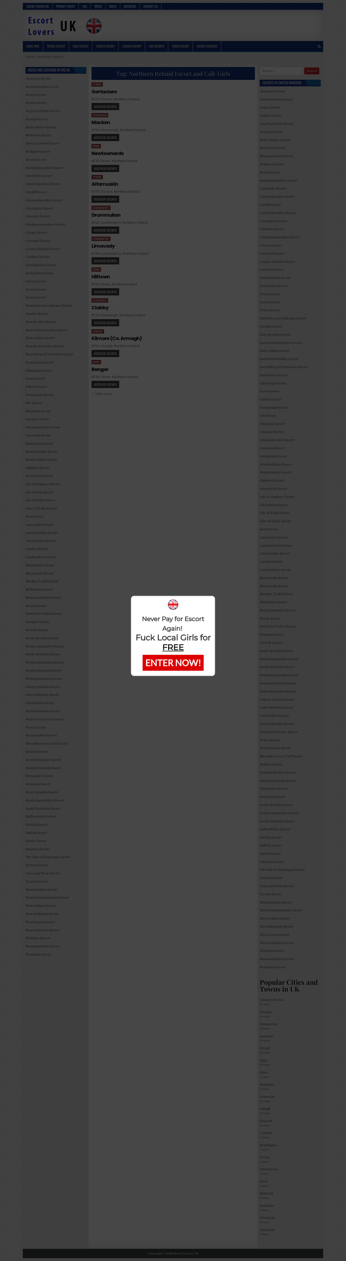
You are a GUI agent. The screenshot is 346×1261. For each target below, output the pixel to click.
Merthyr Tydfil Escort (41, 581)
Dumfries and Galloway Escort (48, 305)
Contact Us (150, 6)
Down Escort (35, 297)
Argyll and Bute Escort (42, 111)
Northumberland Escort (43, 670)
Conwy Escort (36, 232)
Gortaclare (104, 91)
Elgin (264, 1060)
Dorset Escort (35, 289)
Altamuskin (105, 184)
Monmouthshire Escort (43, 597)
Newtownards (108, 153)
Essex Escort (35, 378)
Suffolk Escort (36, 833)
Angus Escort (35, 94)
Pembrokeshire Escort (42, 711)
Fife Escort (33, 403)
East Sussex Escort (39, 362)
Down (96, 146)
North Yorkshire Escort (42, 654)
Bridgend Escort (37, 151)
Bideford (266, 1193)
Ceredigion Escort (39, 208)
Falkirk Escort (36, 386)
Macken (101, 122)
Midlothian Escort (39, 589)
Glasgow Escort (37, 419)
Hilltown (101, 276)
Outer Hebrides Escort (42, 695)
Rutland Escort (36, 751)
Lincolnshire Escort (40, 541)
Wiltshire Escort (37, 938)
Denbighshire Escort (40, 265)
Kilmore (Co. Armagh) (117, 338)
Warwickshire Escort (41, 889)
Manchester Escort (39, 565)
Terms (98, 6)
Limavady (103, 246)
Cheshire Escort (37, 216)
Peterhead (267, 1217)
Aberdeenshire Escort (41, 87)
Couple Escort (105, 46)
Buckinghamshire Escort (44, 168)
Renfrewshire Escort (41, 735)
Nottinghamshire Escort (43, 679)
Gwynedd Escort (38, 435)
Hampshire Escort (39, 443)
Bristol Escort (35, 159)
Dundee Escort (36, 314)
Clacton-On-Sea (272, 1000)
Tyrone (97, 84)
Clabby (100, 307)
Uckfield (266, 1133)
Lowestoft (267, 1097)
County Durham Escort (42, 249)
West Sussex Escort (40, 922)
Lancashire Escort (39, 524)
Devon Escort (35, 281)
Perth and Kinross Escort (44, 719)
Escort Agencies (207, 46)
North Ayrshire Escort (41, 638)
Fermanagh (100, 115)
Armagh (98, 331)
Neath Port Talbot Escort (43, 614)
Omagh (265, 1109)
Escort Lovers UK (37, 6)
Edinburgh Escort (38, 370)
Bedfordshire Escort (40, 127)
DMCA (112, 6)
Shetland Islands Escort (43, 768)
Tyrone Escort (36, 881)
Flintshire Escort (38, 411)
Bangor (100, 369)
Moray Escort (35, 606)
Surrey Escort (35, 841)
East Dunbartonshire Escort (46, 330)
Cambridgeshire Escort (42, 184)
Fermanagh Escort (39, 395)
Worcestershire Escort (42, 946)
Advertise (130, 6)
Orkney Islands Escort (42, 687)
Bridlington (268, 1145)
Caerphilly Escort (38, 176)
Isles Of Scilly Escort (41, 508)
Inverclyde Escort (39, 476)
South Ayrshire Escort (41, 792)
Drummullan (106, 215)
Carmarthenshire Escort (43, 200)
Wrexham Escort (38, 954)
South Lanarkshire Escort (44, 800)
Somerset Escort (37, 784)
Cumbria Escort (37, 257)
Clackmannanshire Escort (45, 224)
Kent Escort (34, 516)
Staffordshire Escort (40, 816)
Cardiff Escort (35, 192)
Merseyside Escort (39, 573)
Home (29, 57)
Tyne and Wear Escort (42, 873)
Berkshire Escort (38, 135)
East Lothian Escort (40, 338)
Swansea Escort (37, 849)
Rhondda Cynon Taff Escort (46, 743)
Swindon (266, 1036)
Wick (264, 1181)
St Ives (265, 1157)
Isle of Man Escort (39, 492)
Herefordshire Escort (41, 452)
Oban (264, 1072)
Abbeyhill (267, 1230)
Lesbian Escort (131, 46)
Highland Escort (37, 468)
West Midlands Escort (42, 914)
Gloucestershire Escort (42, 427)
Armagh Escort (36, 119)
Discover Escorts (105, 106)
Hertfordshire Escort (41, 459)
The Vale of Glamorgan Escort (47, 857)
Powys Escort (35, 727)
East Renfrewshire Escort (44, 346)
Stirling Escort (36, 824)
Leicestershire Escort (41, 533)
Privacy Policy (65, 6)
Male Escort (80, 46)
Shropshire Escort (39, 776)
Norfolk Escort (36, 630)
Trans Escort (180, 46)
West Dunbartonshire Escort (46, 897)
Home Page (32, 46)
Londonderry (101, 208)
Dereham (267, 1205)
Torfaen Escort (36, 865)
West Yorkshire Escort (42, 930)
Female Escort (56, 46)
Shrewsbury (269, 1169)
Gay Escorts (156, 46)
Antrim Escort (36, 103)
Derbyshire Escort (39, 273)
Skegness (267, 1084)
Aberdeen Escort (38, 78)
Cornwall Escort (37, 241)
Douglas (266, 1012)
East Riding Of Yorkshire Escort (49, 354)
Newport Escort (37, 622)
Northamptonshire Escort (44, 662)
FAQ (84, 6)
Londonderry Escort (40, 557)
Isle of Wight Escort (40, 500)
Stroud (265, 1048)
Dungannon (269, 1024)
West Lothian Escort (40, 906)
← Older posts (102, 394)
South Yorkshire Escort (42, 808)
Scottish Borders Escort (43, 760)
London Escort (36, 549)
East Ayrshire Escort (40, 322)
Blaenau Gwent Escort (42, 143)
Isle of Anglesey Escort (42, 484)
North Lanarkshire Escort (44, 646)
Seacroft (266, 1121)
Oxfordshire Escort (39, 703)
